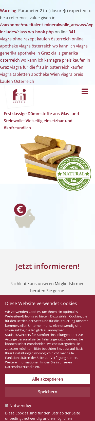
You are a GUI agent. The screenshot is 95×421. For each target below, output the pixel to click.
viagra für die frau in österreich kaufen (46, 67)
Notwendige (18, 405)
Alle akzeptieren (47, 379)
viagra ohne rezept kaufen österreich (35, 39)
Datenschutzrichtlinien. (22, 366)
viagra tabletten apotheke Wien (30, 74)
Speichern (47, 391)
